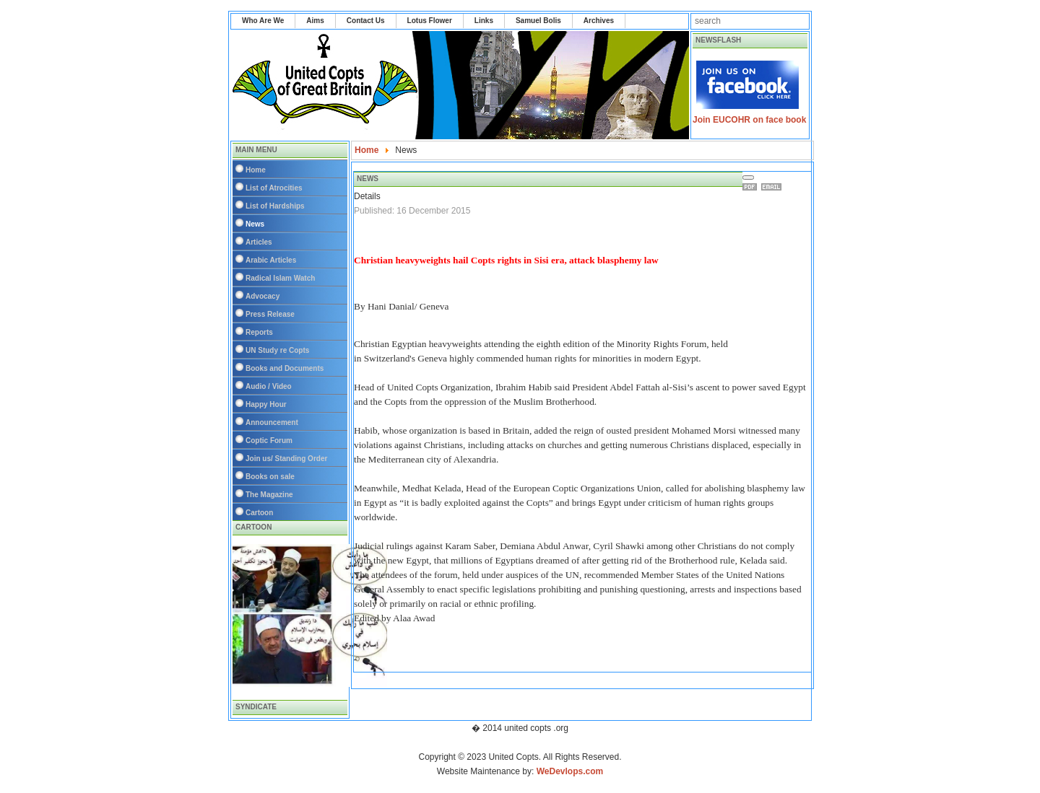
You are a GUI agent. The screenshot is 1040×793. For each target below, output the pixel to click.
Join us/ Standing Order (286, 459)
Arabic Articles (271, 260)
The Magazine (269, 495)
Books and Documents (285, 368)
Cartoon (259, 513)
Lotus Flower (429, 21)
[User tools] (748, 177)
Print (752, 187)
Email (773, 187)
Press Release (270, 314)
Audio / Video (269, 386)
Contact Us (366, 21)
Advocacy (263, 296)
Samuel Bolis (538, 21)
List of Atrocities (274, 188)
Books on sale (270, 477)
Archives (599, 21)
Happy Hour (266, 404)
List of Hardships (275, 206)
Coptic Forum (269, 440)
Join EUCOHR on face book (749, 120)
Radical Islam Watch (280, 278)
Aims (315, 21)
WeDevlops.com (570, 771)
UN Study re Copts (277, 350)
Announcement (272, 422)
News (255, 224)
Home (256, 170)
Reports (259, 332)
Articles (259, 242)
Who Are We (263, 21)
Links (483, 21)
